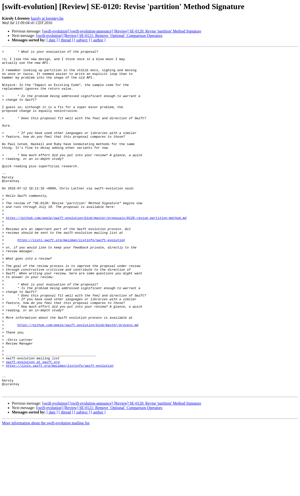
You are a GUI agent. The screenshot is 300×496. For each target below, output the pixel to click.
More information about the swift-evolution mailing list (46, 492)
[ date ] (52, 40)
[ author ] (98, 40)
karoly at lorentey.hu (47, 18)
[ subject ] (82, 40)
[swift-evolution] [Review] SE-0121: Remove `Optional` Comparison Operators (99, 35)
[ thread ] (66, 40)
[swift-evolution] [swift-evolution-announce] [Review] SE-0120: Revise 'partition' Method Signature (121, 31)
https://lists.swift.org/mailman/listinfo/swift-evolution (71, 278)
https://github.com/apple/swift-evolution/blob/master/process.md (77, 380)
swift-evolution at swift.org (33, 424)
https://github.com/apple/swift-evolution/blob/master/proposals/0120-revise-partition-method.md (96, 251)
